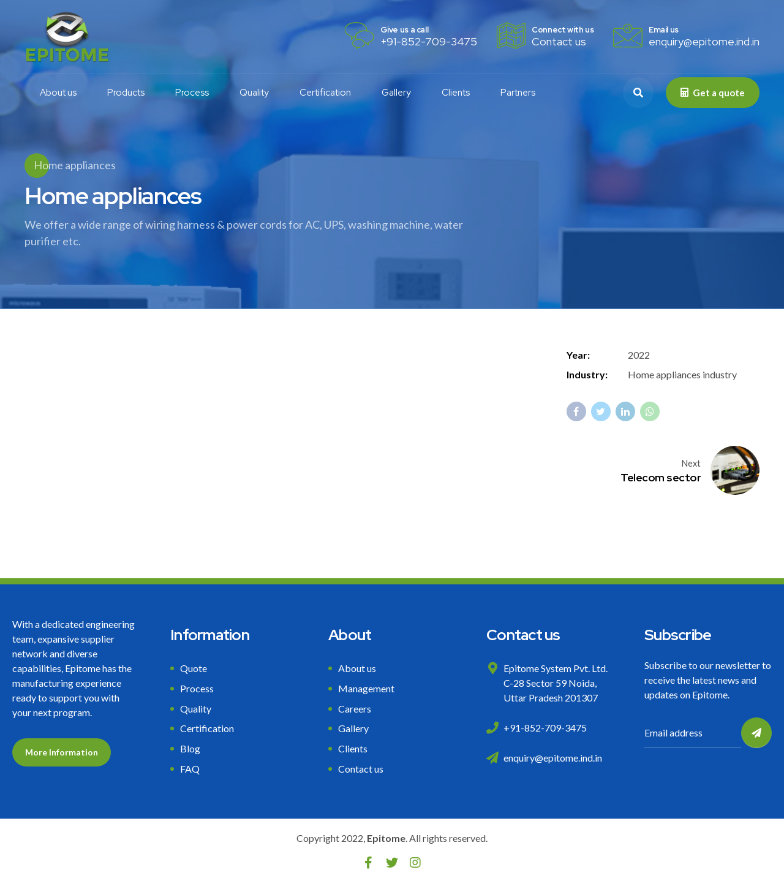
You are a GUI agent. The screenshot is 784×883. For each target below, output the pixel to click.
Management (366, 688)
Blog (190, 748)
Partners (517, 92)
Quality (254, 92)
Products (126, 92)
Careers (354, 708)
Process (192, 92)
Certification (325, 92)
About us (58, 92)
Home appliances (75, 165)
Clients (456, 92)
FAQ (190, 768)
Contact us (360, 768)
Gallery (396, 92)
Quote (193, 668)
